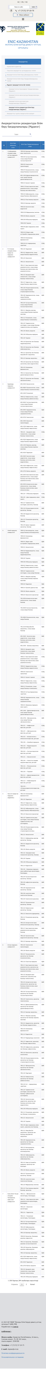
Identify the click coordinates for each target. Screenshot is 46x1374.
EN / (22, 2)
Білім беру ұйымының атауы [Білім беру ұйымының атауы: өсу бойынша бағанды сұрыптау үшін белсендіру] (13, 145)
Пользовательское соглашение (12, 1357)
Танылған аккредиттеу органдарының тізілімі (21, 70)
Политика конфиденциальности (12, 1353)
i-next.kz (15, 1327)
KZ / (19, 2)
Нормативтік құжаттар (14, 66)
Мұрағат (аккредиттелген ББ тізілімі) (18, 85)
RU (26, 2)
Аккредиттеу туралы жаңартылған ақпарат (20, 113)
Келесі (32, 1284)
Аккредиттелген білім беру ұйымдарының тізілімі (22, 75)
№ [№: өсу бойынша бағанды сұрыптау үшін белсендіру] (4, 146)
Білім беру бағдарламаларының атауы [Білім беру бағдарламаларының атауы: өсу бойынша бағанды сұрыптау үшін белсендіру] (30, 146)
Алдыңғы (14, 1284)
